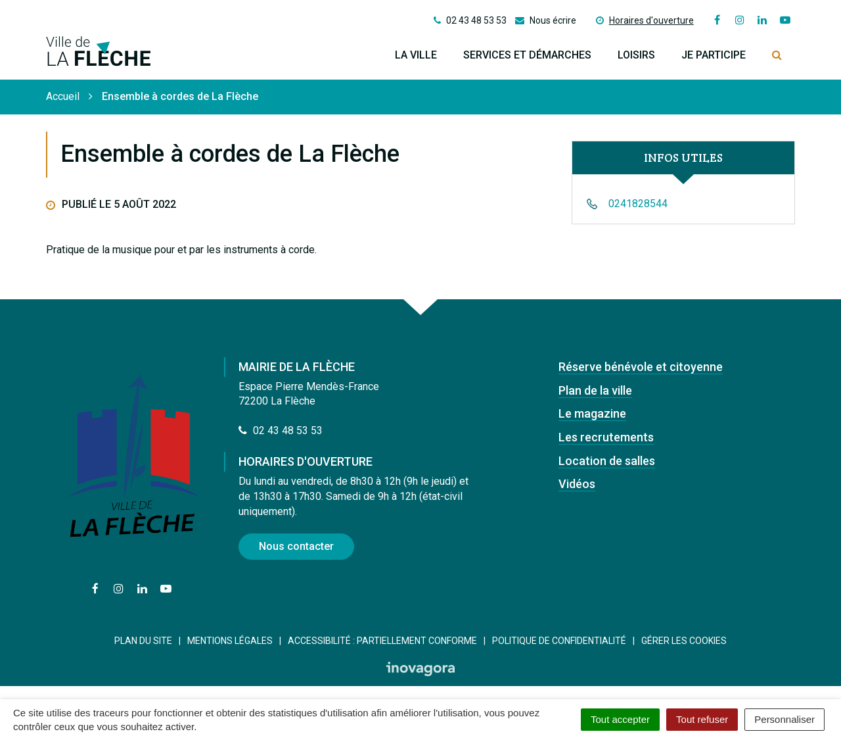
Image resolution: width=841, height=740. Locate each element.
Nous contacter (296, 546)
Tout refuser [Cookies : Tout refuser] (702, 719)
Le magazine (592, 413)
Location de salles (606, 461)
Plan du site (143, 640)
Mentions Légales (230, 640)
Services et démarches (527, 55)
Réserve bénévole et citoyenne (640, 367)
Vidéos (576, 484)
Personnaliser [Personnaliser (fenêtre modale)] (784, 719)
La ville (416, 55)
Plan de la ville (595, 390)
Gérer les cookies (684, 640)
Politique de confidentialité (559, 640)
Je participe (713, 55)
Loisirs (636, 55)
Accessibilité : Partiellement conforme (382, 640)
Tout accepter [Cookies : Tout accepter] (620, 719)
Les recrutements (606, 437)
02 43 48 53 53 (281, 430)
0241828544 (638, 203)
